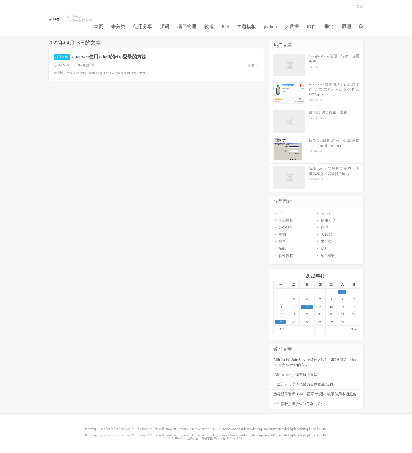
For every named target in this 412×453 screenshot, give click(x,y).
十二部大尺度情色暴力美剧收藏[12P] (303, 384)
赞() (253, 65)
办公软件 (286, 227)
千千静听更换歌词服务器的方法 (299, 404)
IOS (225, 26)
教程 (209, 26)
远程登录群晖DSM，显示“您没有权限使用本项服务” (315, 394)
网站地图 (207, 438)
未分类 (118, 26)
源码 (164, 26)
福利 (324, 249)
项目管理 (186, 26)
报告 (282, 242)
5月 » (352, 329)
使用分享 (142, 26)
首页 (98, 26)
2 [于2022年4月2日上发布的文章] (342, 292)
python (270, 26)
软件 (311, 26)
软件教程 (62, 57)
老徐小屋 (54, 18)
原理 (346, 26)
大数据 (292, 26)
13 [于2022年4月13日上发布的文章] (306, 307)
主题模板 (246, 26)
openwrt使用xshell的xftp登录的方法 (109, 56)
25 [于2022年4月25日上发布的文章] (280, 322)
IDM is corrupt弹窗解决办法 (295, 375)
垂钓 (329, 26)
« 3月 (280, 329)
